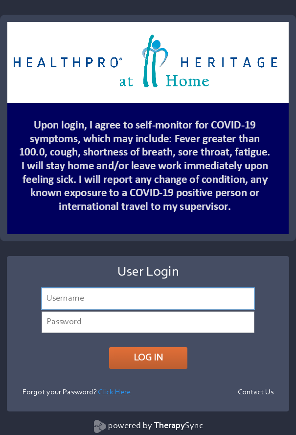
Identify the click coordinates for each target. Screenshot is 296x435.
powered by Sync (155, 426)
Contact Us (255, 392)
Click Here (114, 392)
